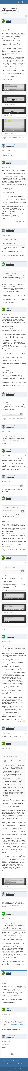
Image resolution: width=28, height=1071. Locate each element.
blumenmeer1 (16, 418)
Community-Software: (14, 1068)
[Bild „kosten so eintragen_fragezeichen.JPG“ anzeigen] (14, 609)
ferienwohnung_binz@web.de (16, 905)
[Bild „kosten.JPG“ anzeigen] (14, 620)
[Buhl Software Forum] (0, 1)
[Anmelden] (22, 2)
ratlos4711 (5, 12)
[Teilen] (26, 16)
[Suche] (18, 1)
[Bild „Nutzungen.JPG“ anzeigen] (14, 100)
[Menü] (26, 1)
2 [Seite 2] (13, 1054)
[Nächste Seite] (16, 1054)
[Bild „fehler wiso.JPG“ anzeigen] (14, 89)
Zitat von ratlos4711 (10, 239)
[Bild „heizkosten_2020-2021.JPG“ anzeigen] (14, 126)
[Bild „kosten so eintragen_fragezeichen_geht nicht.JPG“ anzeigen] (14, 597)
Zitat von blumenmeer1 (11, 507)
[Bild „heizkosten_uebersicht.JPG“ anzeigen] (14, 112)
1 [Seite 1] (11, 1054)
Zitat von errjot (8, 752)
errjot (4, 983)
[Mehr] (25, 26)
